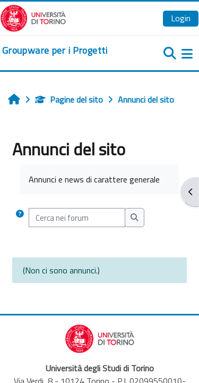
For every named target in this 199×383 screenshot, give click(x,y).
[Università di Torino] (33, 17)
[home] (55, 50)
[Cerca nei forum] (77, 217)
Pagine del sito (69, 99)
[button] (19, 217)
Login (181, 18)
